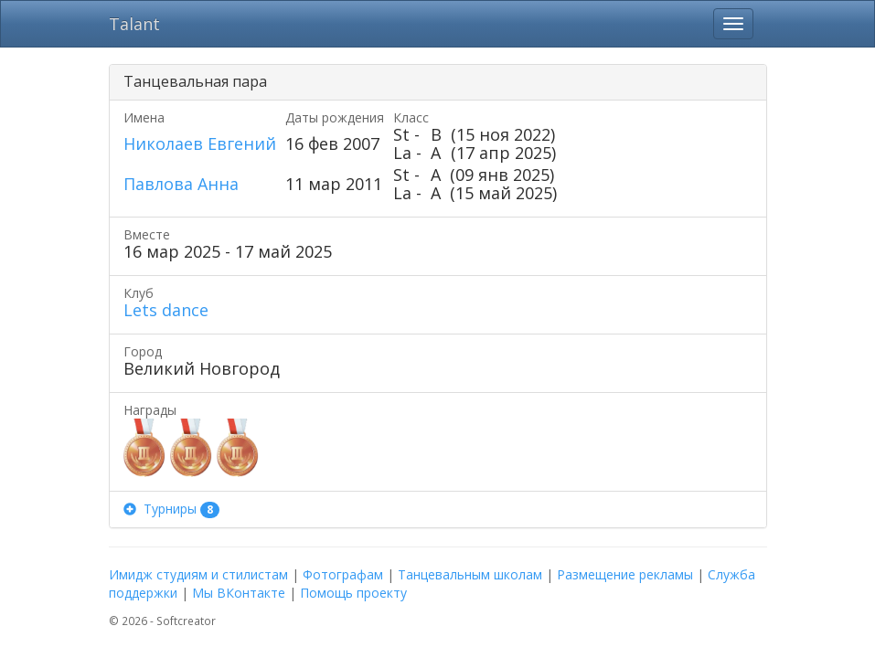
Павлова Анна (181, 184)
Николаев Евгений (199, 143)
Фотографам (343, 574)
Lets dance (165, 310)
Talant (134, 24)
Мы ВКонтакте (238, 592)
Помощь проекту (353, 592)
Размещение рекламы (625, 574)
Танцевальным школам (470, 574)
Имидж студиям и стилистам (198, 574)
